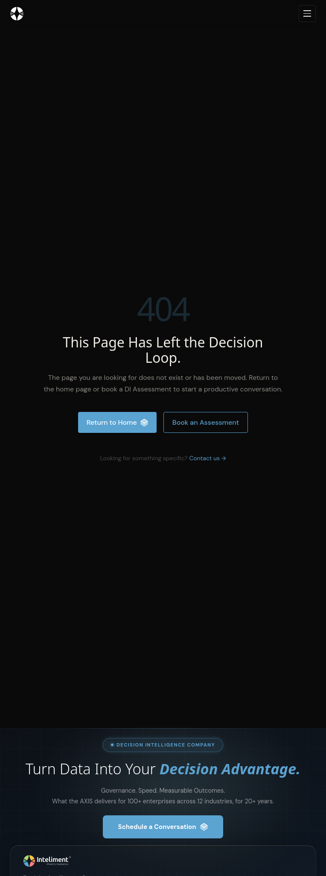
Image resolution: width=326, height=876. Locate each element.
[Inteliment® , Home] (163, 861)
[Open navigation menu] (307, 13)
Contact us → (207, 458)
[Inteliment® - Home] (16, 14)
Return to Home (117, 422)
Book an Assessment (205, 422)
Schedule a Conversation (163, 827)
